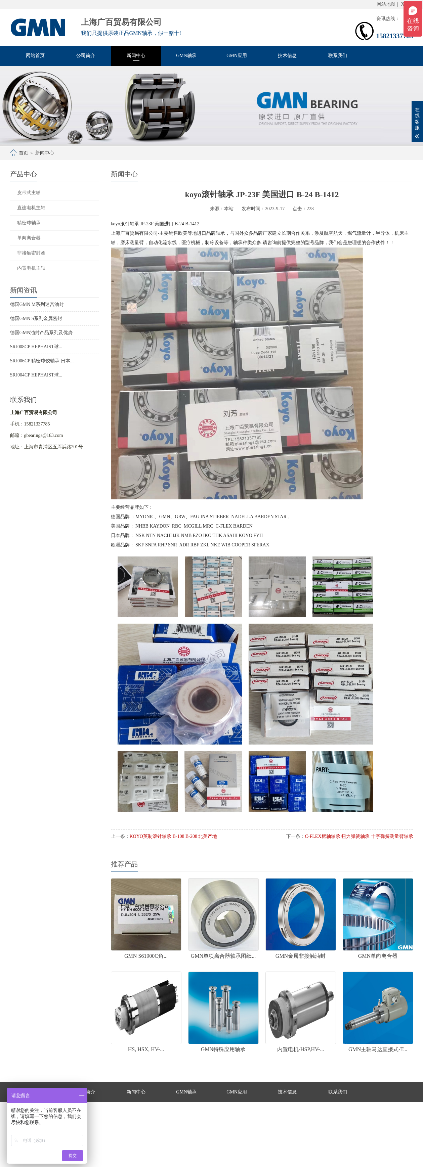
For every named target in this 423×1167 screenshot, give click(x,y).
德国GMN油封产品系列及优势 (41, 332)
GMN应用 (236, 55)
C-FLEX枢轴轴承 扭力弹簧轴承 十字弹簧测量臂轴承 (359, 836)
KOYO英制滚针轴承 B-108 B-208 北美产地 (173, 836)
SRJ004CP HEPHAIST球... (36, 374)
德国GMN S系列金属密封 (36, 318)
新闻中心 (136, 55)
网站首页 (35, 55)
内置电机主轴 (31, 268)
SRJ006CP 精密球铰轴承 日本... (42, 360)
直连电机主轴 (31, 207)
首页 (23, 152)
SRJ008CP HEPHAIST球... (36, 346)
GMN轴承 (186, 55)
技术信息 (287, 55)
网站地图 (386, 4)
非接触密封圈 (31, 253)
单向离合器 (29, 237)
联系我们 (337, 55)
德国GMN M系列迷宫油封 (37, 304)
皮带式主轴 (29, 192)
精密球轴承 (29, 222)
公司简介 (85, 55)
